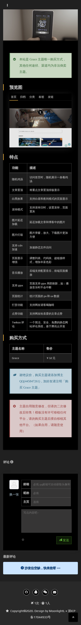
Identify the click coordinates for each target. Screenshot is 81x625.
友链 (50, 96)
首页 (13, 96)
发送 (64, 540)
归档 (23, 96)
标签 (41, 96)
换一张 (14, 494)
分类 (32, 96)
